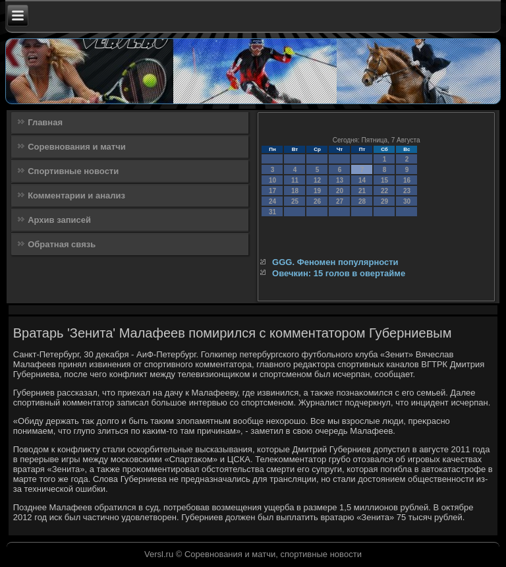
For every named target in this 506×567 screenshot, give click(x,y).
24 (272, 201)
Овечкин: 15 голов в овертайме (338, 273)
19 (317, 190)
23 (406, 190)
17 (272, 190)
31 (272, 212)
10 (272, 180)
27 (339, 201)
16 (406, 180)
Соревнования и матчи (77, 147)
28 (362, 201)
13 (339, 180)
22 (384, 190)
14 (362, 180)
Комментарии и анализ (76, 195)
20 (339, 190)
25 (294, 201)
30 (406, 201)
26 (317, 201)
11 (294, 180)
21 (362, 190)
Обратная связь (62, 244)
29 (384, 201)
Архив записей (59, 220)
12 (317, 180)
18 (294, 190)
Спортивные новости (73, 171)
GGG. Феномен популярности (335, 262)
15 (384, 180)
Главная (45, 122)
